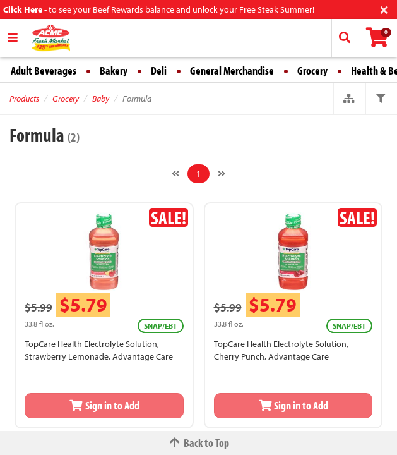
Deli (159, 70)
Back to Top (199, 442)
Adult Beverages (43, 70)
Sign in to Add (104, 405)
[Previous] (175, 173)
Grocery (312, 70)
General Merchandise (232, 70)
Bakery (113, 70)
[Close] (384, 8)
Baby (100, 98)
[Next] (221, 173)
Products (24, 98)
